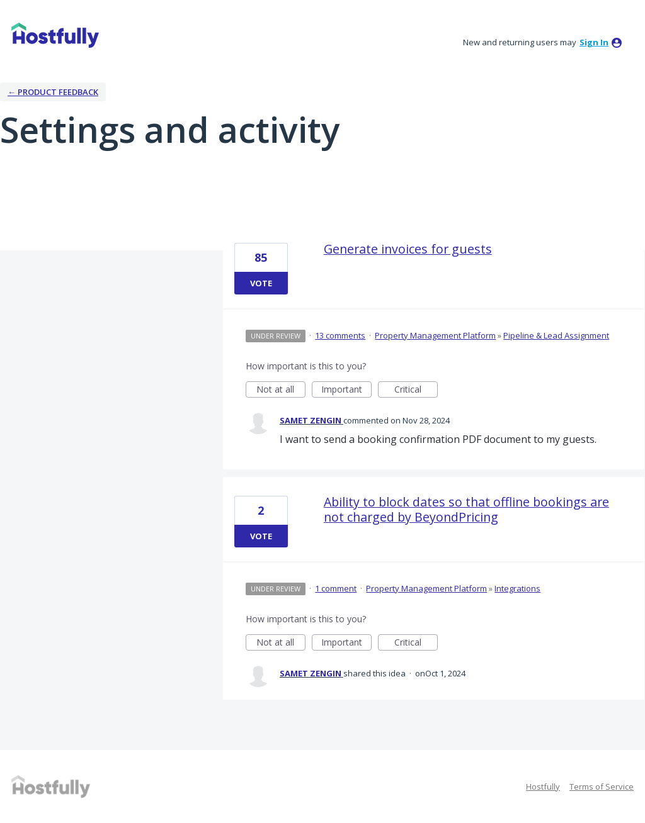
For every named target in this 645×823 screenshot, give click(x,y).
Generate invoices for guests (408, 248)
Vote (261, 283)
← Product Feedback (53, 92)
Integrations (517, 588)
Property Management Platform (435, 335)
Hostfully (543, 786)
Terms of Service (601, 786)
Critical (416, 390)
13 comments (340, 335)
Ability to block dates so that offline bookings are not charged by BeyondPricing (466, 509)
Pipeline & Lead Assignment (556, 335)
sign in (593, 42)
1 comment (336, 588)
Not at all (280, 390)
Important (346, 390)
